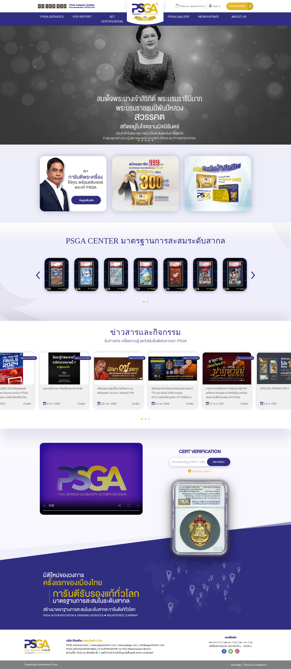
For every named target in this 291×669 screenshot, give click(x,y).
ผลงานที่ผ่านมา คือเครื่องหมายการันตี (62, 388)
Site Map (236, 665)
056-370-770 (215, 642)
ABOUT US (239, 16)
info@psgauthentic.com (151, 645)
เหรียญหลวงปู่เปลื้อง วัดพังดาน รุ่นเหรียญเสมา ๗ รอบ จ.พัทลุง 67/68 (115, 390)
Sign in (215, 6)
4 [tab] (149, 140)
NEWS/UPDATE (208, 16)
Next (253, 275)
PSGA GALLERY (179, 16)
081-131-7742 (246, 642)
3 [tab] (145, 140)
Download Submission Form (41, 664)
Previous (38, 275)
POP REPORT (82, 16)
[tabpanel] (145, 82)
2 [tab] (142, 140)
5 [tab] (152, 140)
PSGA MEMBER (241, 6)
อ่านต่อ (27, 404)
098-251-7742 (230, 642)
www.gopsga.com (127, 645)
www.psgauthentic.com (104, 645)
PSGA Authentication (77, 645)
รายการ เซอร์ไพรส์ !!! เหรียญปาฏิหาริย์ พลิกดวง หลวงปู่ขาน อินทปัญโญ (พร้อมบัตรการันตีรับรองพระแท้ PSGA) (226, 392)
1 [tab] (139, 140)
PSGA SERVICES (52, 16)
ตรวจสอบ (218, 462)
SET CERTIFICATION (112, 19)
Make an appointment (190, 6)
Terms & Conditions (255, 665)
